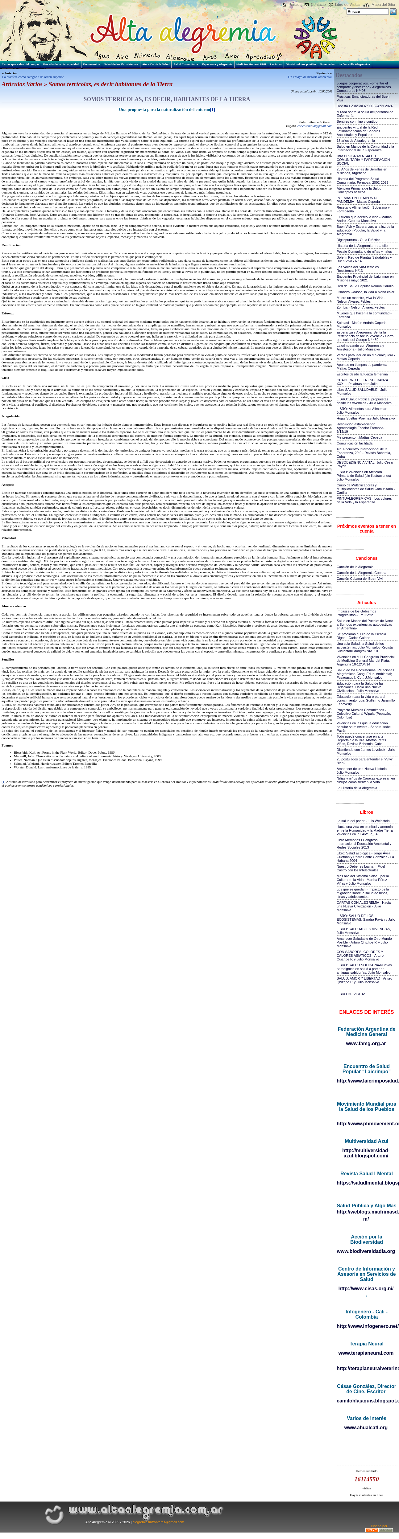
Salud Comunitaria (185, 64)
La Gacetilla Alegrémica (354, 64)
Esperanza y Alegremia (217, 64)
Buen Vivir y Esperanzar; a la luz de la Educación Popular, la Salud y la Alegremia (365, 230)
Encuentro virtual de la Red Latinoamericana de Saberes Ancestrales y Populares (358, 131)
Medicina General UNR (251, 64)
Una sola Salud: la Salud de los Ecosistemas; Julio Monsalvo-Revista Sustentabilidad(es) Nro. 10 (365, 647)
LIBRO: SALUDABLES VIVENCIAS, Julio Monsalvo (364, 931)
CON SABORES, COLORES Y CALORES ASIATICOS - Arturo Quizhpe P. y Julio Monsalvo (360, 955)
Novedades (327, 64)
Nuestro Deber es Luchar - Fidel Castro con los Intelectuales (361, 868)
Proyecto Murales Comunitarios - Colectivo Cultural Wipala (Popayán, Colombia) (364, 713)
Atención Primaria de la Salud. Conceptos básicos (359, 190)
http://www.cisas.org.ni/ (366, 1288)
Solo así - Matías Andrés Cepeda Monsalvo (361, 324)
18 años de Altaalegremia (356, 140)
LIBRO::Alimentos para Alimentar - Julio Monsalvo (363, 410)
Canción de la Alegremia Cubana (361, 573)
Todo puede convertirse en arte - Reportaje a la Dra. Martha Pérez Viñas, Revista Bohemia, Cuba (361, 740)
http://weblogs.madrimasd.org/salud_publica (366, 1211)
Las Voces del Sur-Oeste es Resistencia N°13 (358, 268)
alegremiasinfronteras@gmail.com (158, 1522)
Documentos (91, 64)
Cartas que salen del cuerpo (20, 64)
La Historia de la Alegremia (357, 788)
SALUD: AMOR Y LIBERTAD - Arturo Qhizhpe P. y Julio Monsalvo (364, 980)
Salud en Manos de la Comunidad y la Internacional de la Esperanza (365, 148)
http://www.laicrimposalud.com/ (366, 1080)
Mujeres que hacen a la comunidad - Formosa (364, 315)
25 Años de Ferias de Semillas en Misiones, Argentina (362, 171)
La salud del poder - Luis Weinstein (363, 821)
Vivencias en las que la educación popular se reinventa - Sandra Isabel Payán (364, 726)
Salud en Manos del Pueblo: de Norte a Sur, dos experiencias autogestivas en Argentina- (365, 624)
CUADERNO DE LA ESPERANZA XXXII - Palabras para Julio (362, 382)
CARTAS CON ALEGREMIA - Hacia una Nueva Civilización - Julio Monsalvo (364, 906)
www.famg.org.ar (366, 1043)
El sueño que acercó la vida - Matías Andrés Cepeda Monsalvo (364, 219)
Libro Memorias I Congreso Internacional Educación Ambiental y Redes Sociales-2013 (364, 843)
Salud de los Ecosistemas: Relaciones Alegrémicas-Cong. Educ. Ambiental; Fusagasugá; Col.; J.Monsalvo (365, 673)
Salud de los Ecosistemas (121, 64)
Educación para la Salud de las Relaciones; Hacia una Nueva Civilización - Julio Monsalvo (360, 687)
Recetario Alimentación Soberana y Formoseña (363, 209)
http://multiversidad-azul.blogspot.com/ (366, 1153)
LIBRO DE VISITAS (351, 994)
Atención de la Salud (156, 64)
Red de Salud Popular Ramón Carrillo (365, 286)
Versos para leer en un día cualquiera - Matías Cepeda (366, 357)
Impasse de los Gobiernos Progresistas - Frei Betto (356, 613)
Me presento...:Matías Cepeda (359, 437)
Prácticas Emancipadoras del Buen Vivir (363, 98)
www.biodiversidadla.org (366, 1251)
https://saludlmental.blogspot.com (366, 1182)
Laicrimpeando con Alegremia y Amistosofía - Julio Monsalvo (360, 347)
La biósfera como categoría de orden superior (33, 77)
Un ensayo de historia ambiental (310, 77)
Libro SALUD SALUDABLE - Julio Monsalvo (362, 391)
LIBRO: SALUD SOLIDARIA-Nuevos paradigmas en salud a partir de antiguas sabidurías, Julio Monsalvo (364, 968)
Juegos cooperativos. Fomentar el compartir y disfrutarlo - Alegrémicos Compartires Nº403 (364, 86)
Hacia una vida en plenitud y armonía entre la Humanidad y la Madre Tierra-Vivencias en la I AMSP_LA (365, 830)
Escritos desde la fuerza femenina (362, 374)
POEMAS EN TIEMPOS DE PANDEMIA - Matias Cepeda (358, 199)
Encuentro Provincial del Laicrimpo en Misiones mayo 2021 (365, 278)
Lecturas (276, 64)
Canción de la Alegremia (355, 567)
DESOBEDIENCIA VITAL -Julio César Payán (365, 464)
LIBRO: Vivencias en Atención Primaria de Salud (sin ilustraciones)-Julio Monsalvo (364, 475)
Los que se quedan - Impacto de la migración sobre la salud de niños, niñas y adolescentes (363, 892)
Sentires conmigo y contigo (357, 121)
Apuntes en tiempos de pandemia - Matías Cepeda (363, 366)
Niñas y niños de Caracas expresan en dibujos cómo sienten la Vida (366, 780)
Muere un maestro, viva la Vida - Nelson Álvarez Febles (361, 299)
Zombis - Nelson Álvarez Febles (361, 307)
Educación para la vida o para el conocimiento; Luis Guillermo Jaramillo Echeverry (366, 700)
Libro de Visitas (347, 4)
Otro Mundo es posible (301, 64)
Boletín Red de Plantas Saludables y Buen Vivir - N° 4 (364, 259)
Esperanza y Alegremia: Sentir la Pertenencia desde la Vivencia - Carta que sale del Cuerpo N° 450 (365, 336)
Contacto (318, 4)
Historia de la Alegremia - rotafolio (362, 246)
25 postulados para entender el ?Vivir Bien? (365, 761)
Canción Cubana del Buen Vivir (360, 578)
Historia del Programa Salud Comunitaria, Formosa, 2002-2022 (363, 180)
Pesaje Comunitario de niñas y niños (364, 251)
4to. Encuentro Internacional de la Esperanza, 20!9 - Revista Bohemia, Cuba (364, 452)
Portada (295, 4)
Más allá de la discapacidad (61, 64)
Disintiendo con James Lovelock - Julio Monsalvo (366, 751)
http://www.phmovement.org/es (366, 1123)
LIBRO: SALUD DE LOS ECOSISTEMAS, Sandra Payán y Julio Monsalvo (366, 919)
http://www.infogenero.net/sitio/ (366, 1326)
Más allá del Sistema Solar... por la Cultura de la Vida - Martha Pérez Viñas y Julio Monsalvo (363, 879)
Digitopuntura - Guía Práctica (358, 240)
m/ (366, 1219)
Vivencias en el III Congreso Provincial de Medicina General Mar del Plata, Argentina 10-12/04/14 (366, 660)
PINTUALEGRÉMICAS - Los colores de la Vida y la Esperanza (364, 500)
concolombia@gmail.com (314, 126)
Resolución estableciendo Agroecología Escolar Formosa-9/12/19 (360, 427)
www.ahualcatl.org (366, 1427)
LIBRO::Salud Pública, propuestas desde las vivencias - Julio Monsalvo (364, 401)
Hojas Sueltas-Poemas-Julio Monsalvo (366, 418)
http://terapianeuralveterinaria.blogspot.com (366, 1368)
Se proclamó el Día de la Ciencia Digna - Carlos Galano (361, 636)
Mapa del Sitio (383, 4)
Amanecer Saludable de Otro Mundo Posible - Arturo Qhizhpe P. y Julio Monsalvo (364, 942)
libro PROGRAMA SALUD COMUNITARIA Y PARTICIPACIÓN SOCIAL (363, 159)
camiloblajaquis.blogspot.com (366, 1400)
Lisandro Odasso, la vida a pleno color (365, 292)
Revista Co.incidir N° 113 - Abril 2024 (365, 106)
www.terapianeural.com (365, 1353)
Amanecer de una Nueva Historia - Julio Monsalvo (363, 770)
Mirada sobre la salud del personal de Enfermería (365, 113)
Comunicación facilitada (354, 443)
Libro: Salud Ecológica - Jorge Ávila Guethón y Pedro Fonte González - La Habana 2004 (365, 856)
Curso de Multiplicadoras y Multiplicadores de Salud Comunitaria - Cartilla (366, 488)
